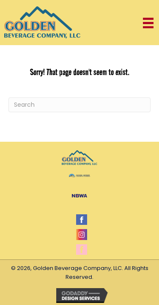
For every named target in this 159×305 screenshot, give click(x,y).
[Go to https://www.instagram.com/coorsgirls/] (81, 234)
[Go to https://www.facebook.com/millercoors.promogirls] (81, 249)
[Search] (79, 104)
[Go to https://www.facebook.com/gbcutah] (81, 219)
